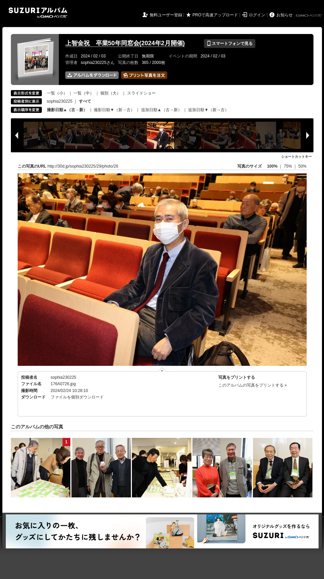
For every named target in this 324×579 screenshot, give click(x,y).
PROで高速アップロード (215, 15)
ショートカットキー (296, 156)
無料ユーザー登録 (166, 15)
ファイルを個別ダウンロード (77, 397)
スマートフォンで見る (230, 43)
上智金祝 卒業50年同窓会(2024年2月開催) (125, 43)
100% (272, 166)
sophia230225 (59, 101)
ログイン (257, 15)
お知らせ (284, 15)
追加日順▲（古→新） (161, 109)
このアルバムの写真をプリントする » (252, 385)
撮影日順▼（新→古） (114, 109)
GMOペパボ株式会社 (309, 15)
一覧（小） (57, 93)
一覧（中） (83, 93)
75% (288, 166)
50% (302, 166)
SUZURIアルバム (37, 12)
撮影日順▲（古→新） (67, 109)
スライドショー (141, 93)
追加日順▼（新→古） (208, 109)
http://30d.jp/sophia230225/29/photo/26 (83, 166)
